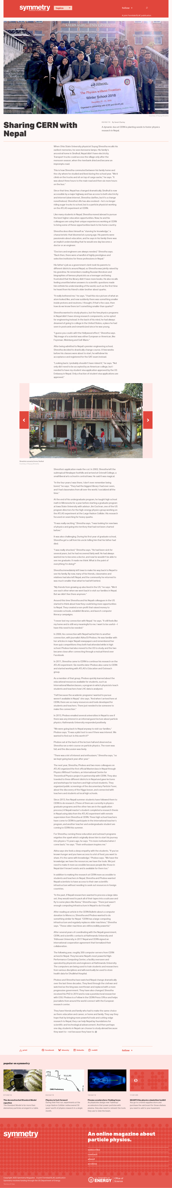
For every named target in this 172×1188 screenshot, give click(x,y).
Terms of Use (9, 1184)
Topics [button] (64, 7)
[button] (24, 420)
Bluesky (63, 1050)
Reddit (92, 1050)
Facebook (48, 1050)
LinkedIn (79, 1050)
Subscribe (94, 1149)
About (91, 1159)
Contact (92, 1154)
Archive (92, 1163)
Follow (126, 7)
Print (25, 1050)
